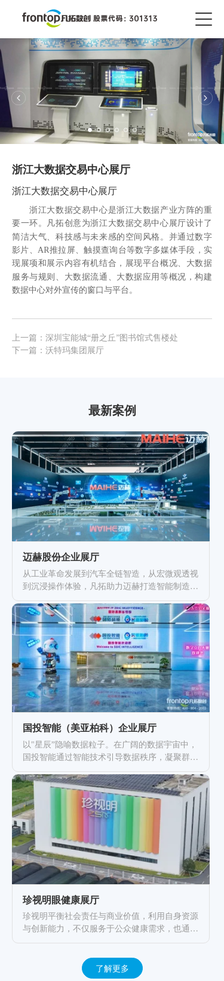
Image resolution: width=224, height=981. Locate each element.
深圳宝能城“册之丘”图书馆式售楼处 (111, 337)
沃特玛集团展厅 (74, 350)
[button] (18, 98)
